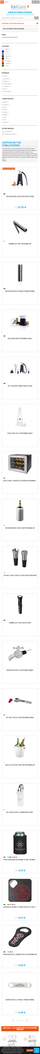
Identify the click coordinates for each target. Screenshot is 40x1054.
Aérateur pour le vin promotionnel (20, 670)
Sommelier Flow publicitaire (20, 623)
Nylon (6, 114)
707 (5, 76)
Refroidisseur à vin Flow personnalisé (20, 528)
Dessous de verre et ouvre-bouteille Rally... (20, 907)
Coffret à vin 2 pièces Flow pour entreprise (20, 575)
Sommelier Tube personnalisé (20, 244)
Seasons (7, 86)
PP (5, 120)
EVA (6, 109)
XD (5, 89)
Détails (4, 160)
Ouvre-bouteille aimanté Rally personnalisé (20, 954)
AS (5, 107)
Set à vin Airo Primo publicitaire (20, 386)
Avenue (7, 79)
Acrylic (6, 104)
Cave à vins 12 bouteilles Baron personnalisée (20, 481)
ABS (6, 102)
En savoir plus (36, 1050)
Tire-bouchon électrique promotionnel (20, 291)
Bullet (6, 81)
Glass (6, 112)
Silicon (6, 122)
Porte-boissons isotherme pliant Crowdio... (20, 860)
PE (5, 117)
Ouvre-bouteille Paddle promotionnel (20, 1000)
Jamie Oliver (8, 84)
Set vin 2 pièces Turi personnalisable (20, 717)
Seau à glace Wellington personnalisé (20, 765)
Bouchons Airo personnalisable (20, 338)
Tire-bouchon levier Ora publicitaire (20, 196)
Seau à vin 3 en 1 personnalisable (20, 433)
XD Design (8, 91)
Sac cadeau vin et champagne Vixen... (20, 812)
